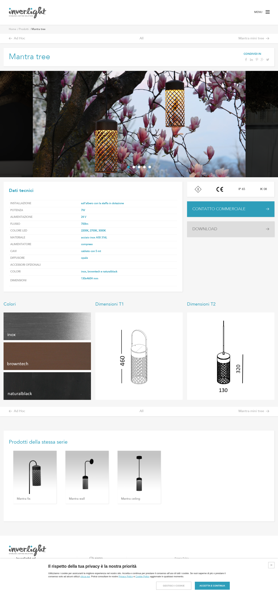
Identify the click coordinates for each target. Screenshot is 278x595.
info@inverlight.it (32, 581)
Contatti (95, 575)
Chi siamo (96, 558)
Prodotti (24, 29)
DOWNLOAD (204, 229)
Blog (93, 569)
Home (12, 29)
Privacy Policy (182, 558)
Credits (271, 589)
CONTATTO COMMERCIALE (219, 209)
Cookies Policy (182, 564)
